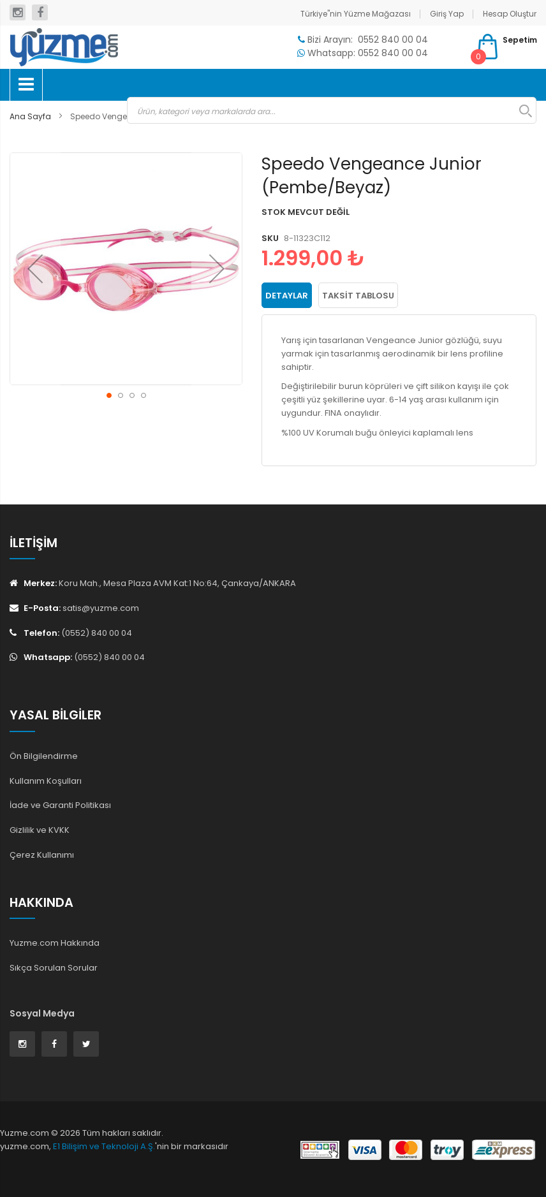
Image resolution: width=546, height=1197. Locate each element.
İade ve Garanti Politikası (60, 805)
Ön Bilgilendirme (44, 756)
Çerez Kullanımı (42, 855)
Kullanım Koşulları (46, 781)
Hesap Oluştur (509, 13)
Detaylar (286, 296)
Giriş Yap (447, 13)
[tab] (287, 295)
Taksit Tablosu (358, 296)
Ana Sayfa (30, 116)
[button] (35, 268)
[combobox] (331, 110)
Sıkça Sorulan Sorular (54, 968)
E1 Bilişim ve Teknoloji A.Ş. (104, 1146)
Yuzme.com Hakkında (55, 943)
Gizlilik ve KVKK (40, 830)
